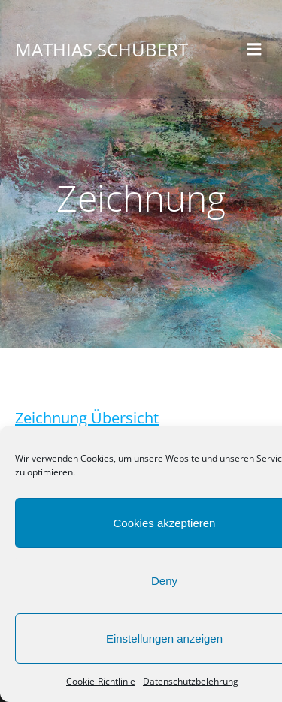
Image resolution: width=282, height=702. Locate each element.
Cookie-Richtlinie (100, 681)
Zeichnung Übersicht (87, 418)
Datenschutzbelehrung (190, 681)
